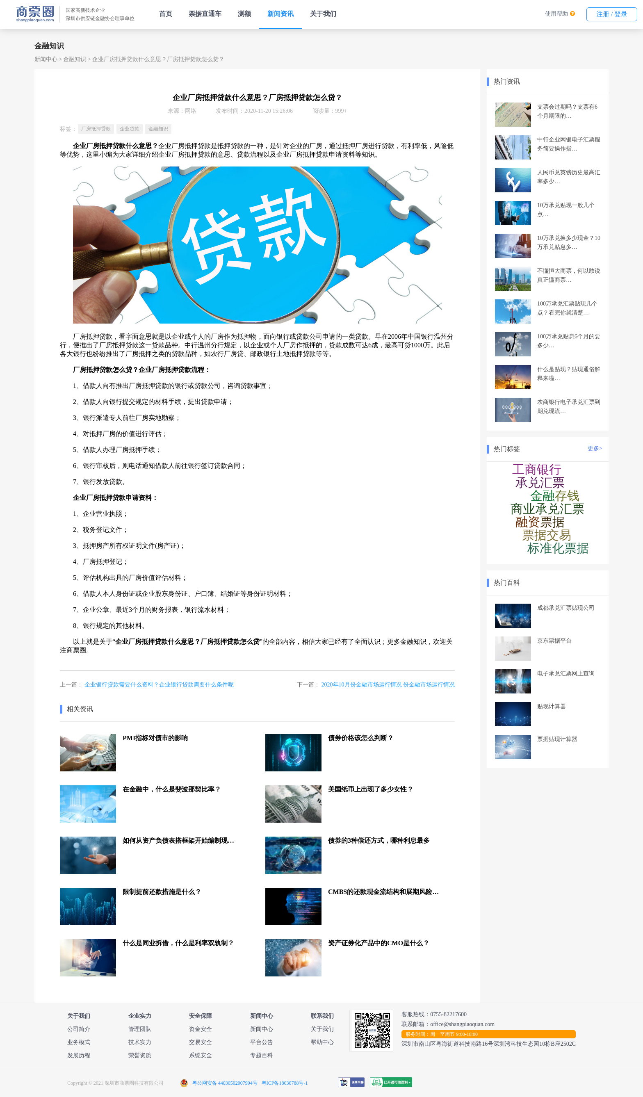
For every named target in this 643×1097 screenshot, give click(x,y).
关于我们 (323, 13)
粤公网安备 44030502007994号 (225, 1083)
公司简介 (78, 1029)
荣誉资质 (139, 1055)
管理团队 (139, 1029)
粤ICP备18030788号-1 (285, 1083)
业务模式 (78, 1042)
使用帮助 (556, 14)
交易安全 (200, 1042)
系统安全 (200, 1055)
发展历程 (78, 1055)
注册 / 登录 (611, 14)
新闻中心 (45, 59)
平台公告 (261, 1042)
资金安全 (200, 1029)
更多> (595, 448)
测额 (244, 13)
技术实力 (139, 1042)
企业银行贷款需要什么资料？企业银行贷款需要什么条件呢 (159, 685)
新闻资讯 (280, 13)
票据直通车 (205, 13)
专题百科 (261, 1055)
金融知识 (74, 59)
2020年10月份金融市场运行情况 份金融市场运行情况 (388, 685)
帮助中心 (322, 1042)
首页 (165, 13)
